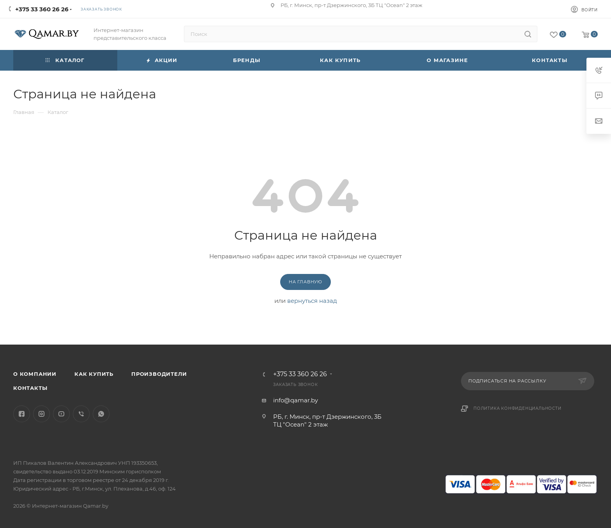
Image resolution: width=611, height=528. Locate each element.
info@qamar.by (295, 400)
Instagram (41, 413)
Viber (81, 413)
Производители (159, 374)
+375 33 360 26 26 (42, 9)
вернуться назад (312, 300)
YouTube (61, 413)
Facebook (21, 413)
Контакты (30, 388)
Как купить (93, 374)
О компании (35, 374)
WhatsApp (101, 413)
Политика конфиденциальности (517, 408)
